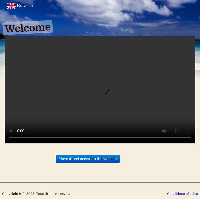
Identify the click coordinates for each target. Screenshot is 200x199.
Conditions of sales (182, 194)
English (20, 5)
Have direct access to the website (88, 159)
